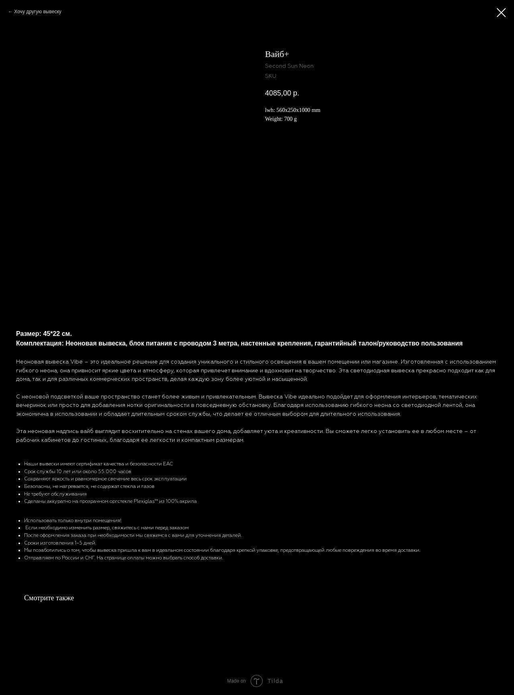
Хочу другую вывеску (37, 11)
